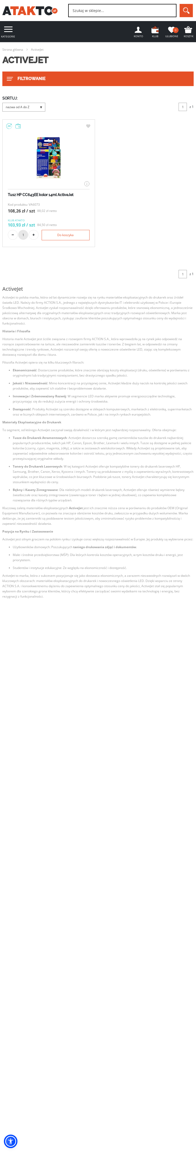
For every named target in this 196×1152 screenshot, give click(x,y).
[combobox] (122, 10)
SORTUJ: (9, 98)
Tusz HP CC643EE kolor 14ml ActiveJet (40, 195)
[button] (10, 1141)
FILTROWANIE (25, 78)
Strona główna (12, 49)
